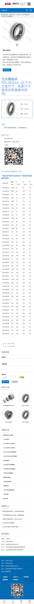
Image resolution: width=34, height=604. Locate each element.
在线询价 (7, 70)
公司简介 (5, 577)
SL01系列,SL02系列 (9, 447)
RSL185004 (8, 422)
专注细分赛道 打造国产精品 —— (12, 526)
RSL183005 (25, 422)
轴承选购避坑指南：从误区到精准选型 (13, 511)
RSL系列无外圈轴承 (7, 16)
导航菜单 (4, 10)
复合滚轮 (6, 494)
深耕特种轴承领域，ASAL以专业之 (12, 519)
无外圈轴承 (25, 14)
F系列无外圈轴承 (8, 473)
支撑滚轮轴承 (7, 481)
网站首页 (12, 14)
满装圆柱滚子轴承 (8, 435)
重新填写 (14, 382)
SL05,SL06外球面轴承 (10, 452)
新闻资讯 (5, 579)
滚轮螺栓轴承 (7, 477)
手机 (13, 602)
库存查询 (26, 577)
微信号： (4, 357)
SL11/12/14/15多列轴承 (10, 456)
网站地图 (8, 571)
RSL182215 (11, 346)
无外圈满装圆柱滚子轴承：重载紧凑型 (13, 515)
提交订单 (5, 382)
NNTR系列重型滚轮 (9, 490)
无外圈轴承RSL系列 (8, 405)
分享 (4, 602)
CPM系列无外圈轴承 (9, 469)
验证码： (4, 374)
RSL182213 (11, 343)
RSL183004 (25, 405)
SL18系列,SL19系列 (9, 443)
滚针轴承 (5, 498)
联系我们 (15, 579)
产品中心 (18, 14)
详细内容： (5, 364)
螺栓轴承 (6, 485)
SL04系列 (6, 439)
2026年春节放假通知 (8, 523)
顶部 (29, 602)
